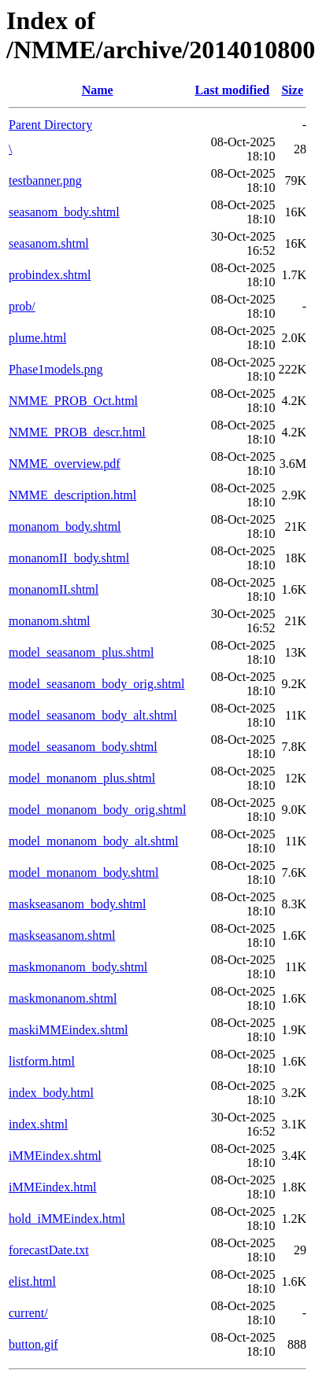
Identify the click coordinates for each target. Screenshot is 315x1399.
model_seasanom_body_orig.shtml (97, 683)
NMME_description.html (72, 495)
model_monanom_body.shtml (84, 872)
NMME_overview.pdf (64, 463)
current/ (28, 1313)
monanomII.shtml (53, 589)
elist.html (32, 1281)
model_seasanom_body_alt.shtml (93, 715)
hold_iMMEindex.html (67, 1218)
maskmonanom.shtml (63, 998)
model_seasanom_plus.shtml (81, 652)
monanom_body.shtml (65, 526)
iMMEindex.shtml (55, 1155)
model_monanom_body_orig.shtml (97, 809)
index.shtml (38, 1124)
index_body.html (51, 1092)
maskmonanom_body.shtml (78, 967)
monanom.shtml (50, 621)
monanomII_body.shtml (69, 558)
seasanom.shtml (49, 243)
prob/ (22, 306)
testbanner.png (45, 180)
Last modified (232, 90)
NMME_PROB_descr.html (77, 432)
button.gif (33, 1344)
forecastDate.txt (49, 1250)
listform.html (42, 1061)
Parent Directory (50, 124)
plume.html (37, 337)
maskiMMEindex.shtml (68, 1029)
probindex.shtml (50, 275)
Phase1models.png (56, 369)
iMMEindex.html (53, 1187)
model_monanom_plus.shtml (82, 778)
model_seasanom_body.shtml (83, 746)
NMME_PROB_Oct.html (73, 400)
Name (97, 90)
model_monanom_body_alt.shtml (94, 841)
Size (292, 90)
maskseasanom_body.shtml (77, 904)
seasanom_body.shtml (64, 212)
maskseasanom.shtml (62, 935)
